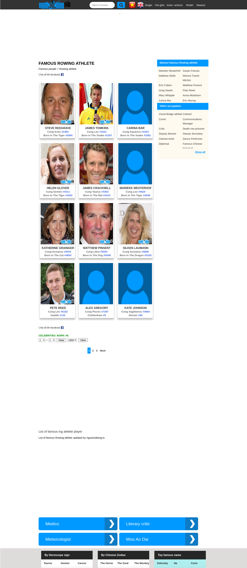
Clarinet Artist (166, 135)
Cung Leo (97, 128)
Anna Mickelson (192, 91)
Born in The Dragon (136, 251)
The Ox (121, 523)
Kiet (159, 531)
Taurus (48, 508)
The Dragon (124, 531)
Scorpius (49, 523)
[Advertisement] (120, 32)
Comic (162, 115)
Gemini (65, 508)
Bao (176, 515)
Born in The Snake (96, 131)
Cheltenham (97, 311)
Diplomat (164, 140)
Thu (193, 515)
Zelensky (162, 508)
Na (175, 508)
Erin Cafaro (165, 81)
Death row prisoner (194, 125)
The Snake (140, 531)
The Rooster (107, 515)
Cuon (194, 508)
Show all (200, 148)
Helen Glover (58, 184)
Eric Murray (189, 97)
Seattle (57, 311)
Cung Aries (58, 128)
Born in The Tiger (58, 131)
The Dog (122, 515)
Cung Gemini (58, 188)
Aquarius (49, 531)
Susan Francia (191, 67)
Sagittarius (67, 523)
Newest (201, 5)
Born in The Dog (97, 251)
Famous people (47, 65)
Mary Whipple (167, 91)
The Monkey (141, 508)
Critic (162, 125)
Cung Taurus (97, 188)
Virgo (64, 515)
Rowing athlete (67, 65)
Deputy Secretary (193, 130)
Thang (161, 515)
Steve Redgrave (58, 124)
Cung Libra (97, 248)
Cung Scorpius (58, 248)
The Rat (105, 523)
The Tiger (140, 523)
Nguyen (195, 523)
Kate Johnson (136, 304)
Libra (81, 515)
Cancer (82, 508)
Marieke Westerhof (136, 184)
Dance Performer (192, 135)
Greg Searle (166, 86)
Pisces (65, 531)
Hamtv (178, 531)
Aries (81, 531)
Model (189, 5)
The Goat (122, 508)
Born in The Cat (58, 251)
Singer (148, 5)
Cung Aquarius (135, 128)
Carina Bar (136, 124)
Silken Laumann (135, 244)
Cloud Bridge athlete (170, 110)
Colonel (187, 110)
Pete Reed (58, 304)
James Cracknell (97, 184)
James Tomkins (97, 124)
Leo (46, 515)
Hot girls (159, 5)
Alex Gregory (96, 304)
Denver (136, 311)
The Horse (106, 508)
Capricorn (84, 523)
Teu (176, 523)
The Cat (105, 531)
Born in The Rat (96, 191)
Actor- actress (175, 5)
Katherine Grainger (58, 244)
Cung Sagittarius (135, 308)
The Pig (139, 515)
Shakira (195, 531)
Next (103, 347)
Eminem (162, 523)
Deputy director (167, 130)
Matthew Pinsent (96, 244)
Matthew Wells (167, 72)
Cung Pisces (96, 308)
